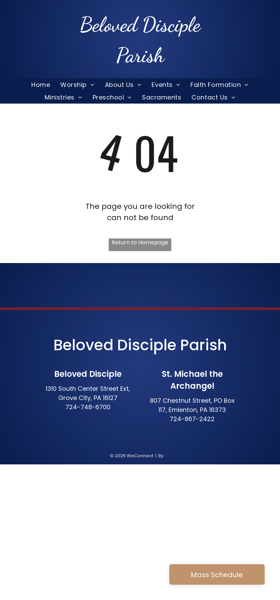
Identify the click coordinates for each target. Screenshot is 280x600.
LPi (167, 455)
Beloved (108, 24)
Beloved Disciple (114, 345)
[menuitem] (40, 84)
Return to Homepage (140, 242)
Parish (203, 345)
